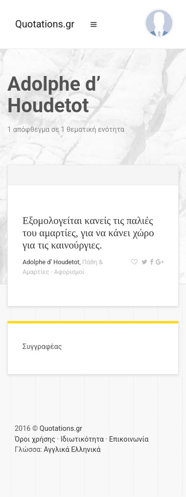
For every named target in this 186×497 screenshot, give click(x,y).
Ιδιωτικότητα (82, 439)
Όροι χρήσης (35, 439)
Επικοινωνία (129, 439)
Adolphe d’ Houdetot (51, 262)
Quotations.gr (44, 24)
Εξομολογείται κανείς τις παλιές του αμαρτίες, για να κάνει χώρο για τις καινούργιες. (88, 232)
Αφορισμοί (69, 271)
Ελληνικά (85, 450)
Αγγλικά (56, 450)
